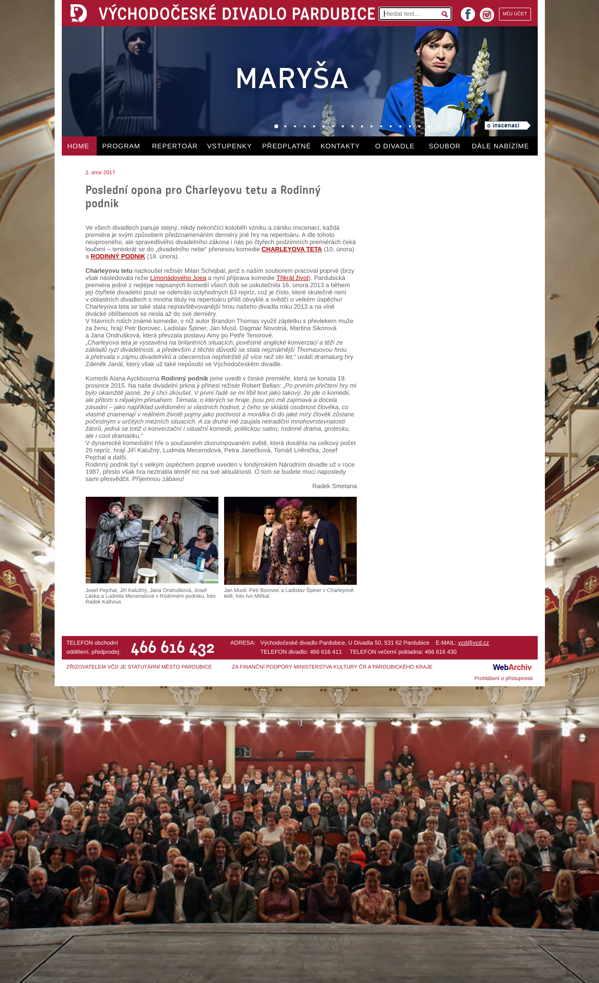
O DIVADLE (395, 146)
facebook (468, 11)
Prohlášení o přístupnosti (504, 678)
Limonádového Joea (178, 277)
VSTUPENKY (229, 146)
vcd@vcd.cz (473, 642)
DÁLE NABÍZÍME (501, 146)
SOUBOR (445, 146)
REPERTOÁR (175, 146)
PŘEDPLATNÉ (286, 146)
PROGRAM (121, 146)
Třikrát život (292, 277)
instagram (487, 15)
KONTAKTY (340, 146)
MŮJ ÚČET (515, 14)
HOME (79, 146)
